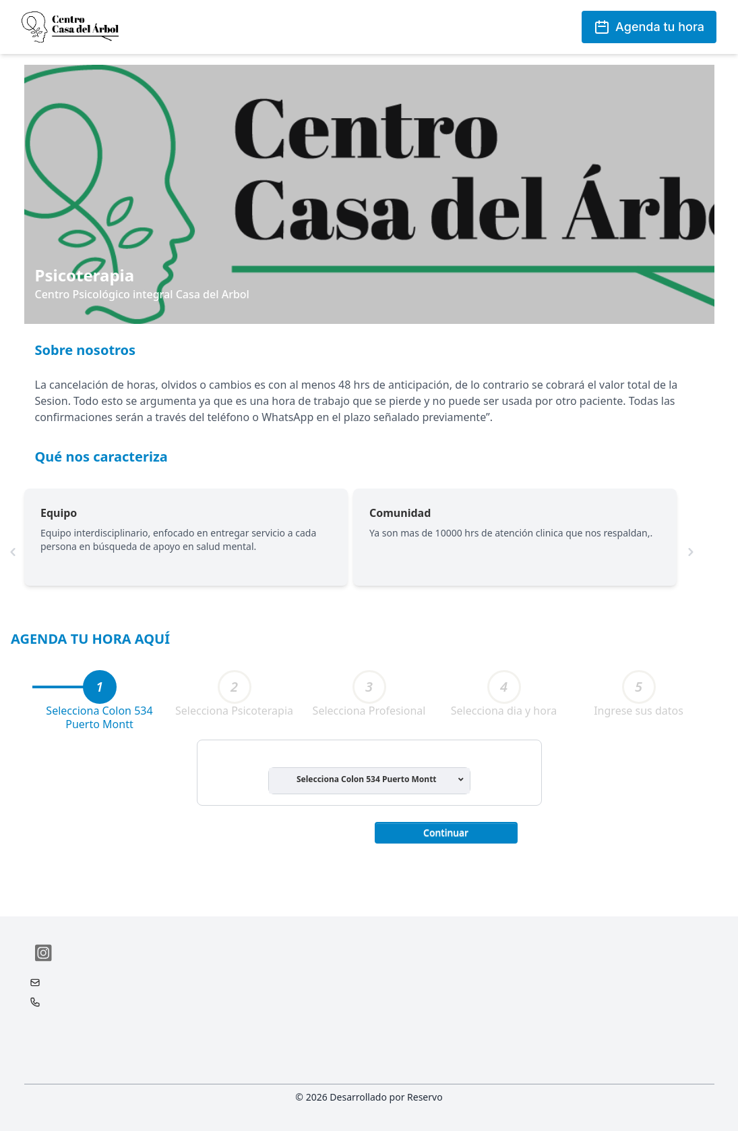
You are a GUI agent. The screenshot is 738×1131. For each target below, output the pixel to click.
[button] (446, 831)
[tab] (100, 687)
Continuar (445, 832)
